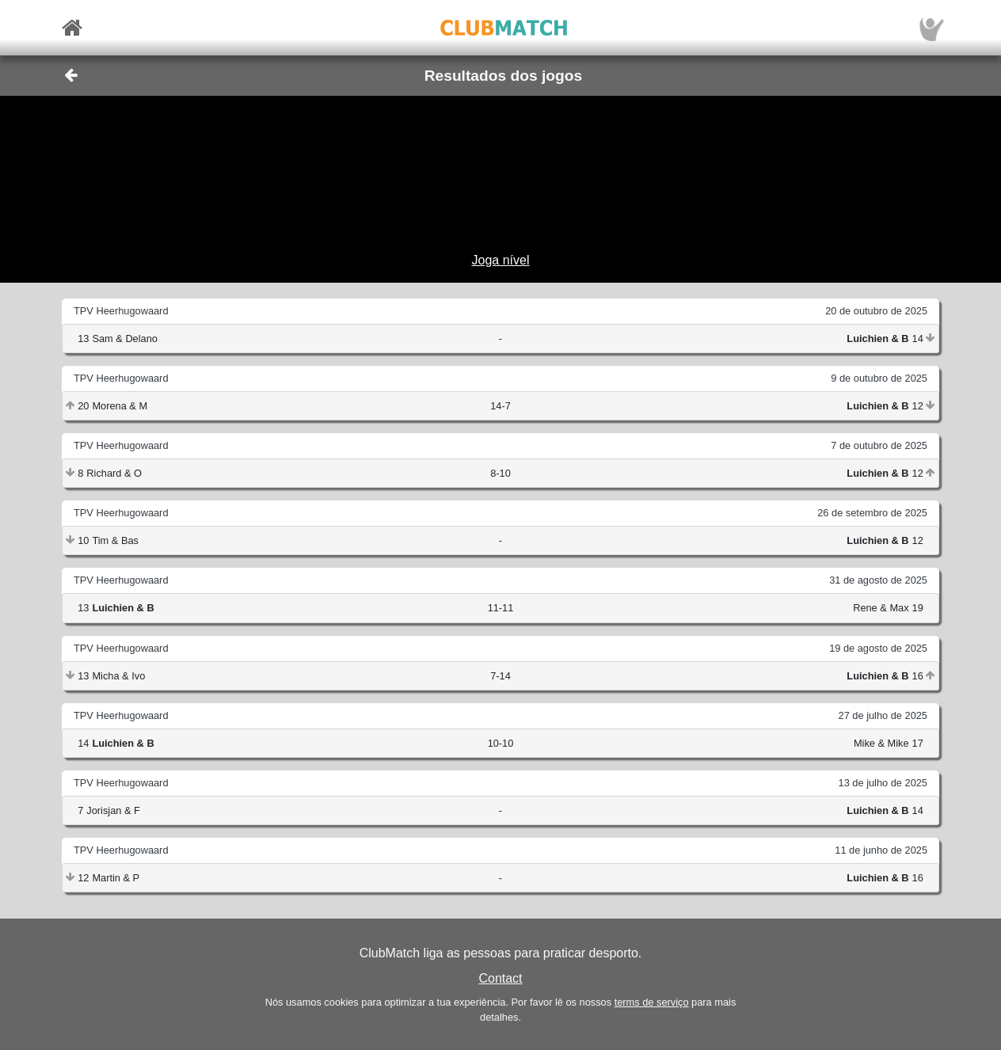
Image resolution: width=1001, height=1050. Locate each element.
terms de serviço (652, 1002)
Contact (500, 978)
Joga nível (501, 260)
